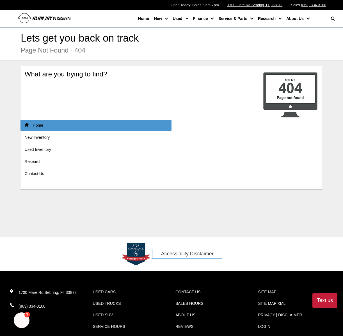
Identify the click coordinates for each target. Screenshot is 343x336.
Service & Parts (233, 18)
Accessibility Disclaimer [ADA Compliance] (187, 253)
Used (178, 18)
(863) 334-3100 (32, 306)
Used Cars (104, 292)
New (158, 18)
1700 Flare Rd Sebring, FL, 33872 (255, 5)
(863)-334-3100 (313, 5)
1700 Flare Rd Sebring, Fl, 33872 (48, 292)
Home (143, 18)
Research (267, 18)
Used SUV (103, 315)
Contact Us (34, 173)
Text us (325, 300)
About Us (295, 18)
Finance (201, 18)
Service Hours (109, 326)
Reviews (184, 326)
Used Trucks (107, 303)
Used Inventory (38, 149)
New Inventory (37, 137)
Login (264, 326)
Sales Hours (189, 303)
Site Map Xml (272, 303)
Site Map (267, 292)
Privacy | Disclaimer (280, 315)
